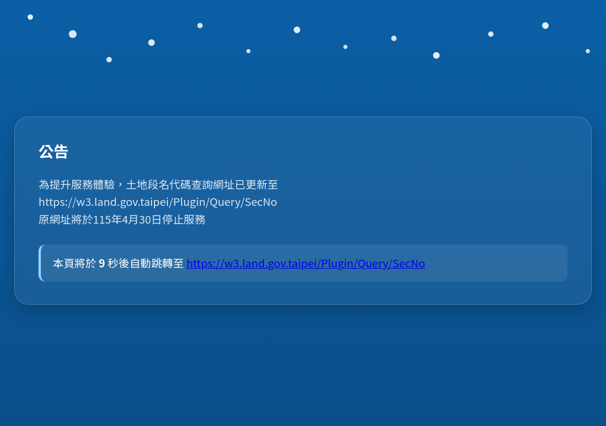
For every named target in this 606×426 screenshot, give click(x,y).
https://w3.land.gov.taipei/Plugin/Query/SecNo (312, 262)
